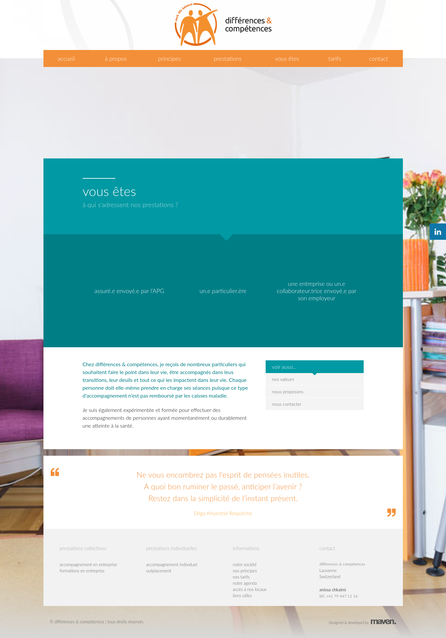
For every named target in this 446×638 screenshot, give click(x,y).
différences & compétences (342, 564)
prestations (228, 58)
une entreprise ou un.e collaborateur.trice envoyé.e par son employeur (316, 291)
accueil (66, 58)
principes (169, 58)
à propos (116, 58)
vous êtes (287, 58)
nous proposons (288, 391)
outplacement (159, 570)
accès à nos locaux (250, 589)
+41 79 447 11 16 (342, 596)
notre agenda (245, 583)
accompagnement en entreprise (88, 564)
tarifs (334, 58)
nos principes (245, 570)
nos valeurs (283, 379)
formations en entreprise (82, 570)
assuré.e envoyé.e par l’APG (129, 290)
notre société (245, 564)
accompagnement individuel (171, 564)
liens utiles (242, 595)
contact (378, 58)
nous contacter (287, 404)
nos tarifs (241, 577)
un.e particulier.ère (222, 290)
